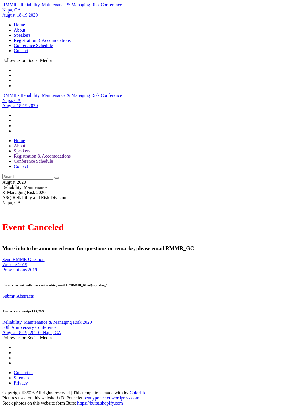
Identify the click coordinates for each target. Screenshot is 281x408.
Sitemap (21, 377)
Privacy (21, 382)
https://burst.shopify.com (100, 403)
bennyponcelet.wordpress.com (111, 397)
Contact (21, 50)
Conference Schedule (33, 45)
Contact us (23, 372)
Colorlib (137, 392)
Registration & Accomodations (42, 40)
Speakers (22, 35)
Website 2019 (14, 264)
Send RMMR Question (23, 259)
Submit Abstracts (18, 296)
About (19, 30)
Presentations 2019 (19, 269)
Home (19, 24)
